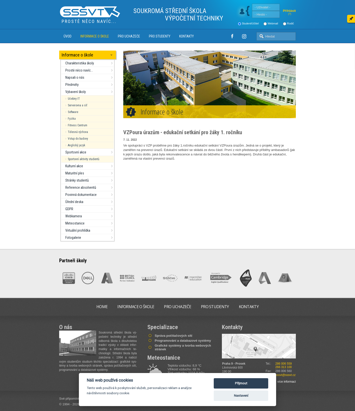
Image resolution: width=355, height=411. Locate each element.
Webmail (272, 23)
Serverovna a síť (77, 105)
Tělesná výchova (78, 132)
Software (73, 112)
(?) (289, 14)
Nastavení (241, 395)
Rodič (290, 23)
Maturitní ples (74, 173)
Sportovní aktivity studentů (83, 159)
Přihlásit (289, 11)
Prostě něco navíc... (79, 70)
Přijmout (241, 383)
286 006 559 (283, 363)
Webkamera (73, 216)
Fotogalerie (73, 238)
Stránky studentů (77, 180)
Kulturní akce (74, 166)
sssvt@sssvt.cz (285, 375)
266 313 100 (283, 367)
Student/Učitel (250, 23)
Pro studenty (159, 36)
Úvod (67, 36)
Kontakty (186, 36)
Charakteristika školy (79, 63)
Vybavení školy (75, 92)
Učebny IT (74, 98)
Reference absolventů (80, 187)
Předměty (72, 85)
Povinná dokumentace (81, 195)
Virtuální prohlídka (77, 230)
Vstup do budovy (78, 138)
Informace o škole (94, 36)
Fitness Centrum (77, 125)
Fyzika (72, 118)
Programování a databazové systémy (183, 340)
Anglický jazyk (76, 145)
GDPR (69, 209)
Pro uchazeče (129, 36)
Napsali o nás (74, 77)
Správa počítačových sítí (173, 335)
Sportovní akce (75, 152)
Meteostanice (75, 223)
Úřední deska (74, 202)
